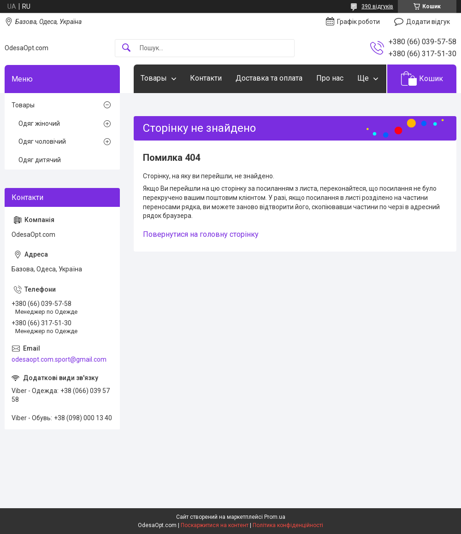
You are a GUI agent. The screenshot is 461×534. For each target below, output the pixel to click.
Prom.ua (274, 517)
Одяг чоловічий (42, 141)
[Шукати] (126, 48)
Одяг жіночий (39, 123)
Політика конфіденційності (288, 525)
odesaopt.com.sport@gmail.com (59, 359)
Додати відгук (428, 21)
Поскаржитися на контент (214, 525)
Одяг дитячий (39, 160)
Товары (154, 78)
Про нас (329, 78)
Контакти (206, 78)
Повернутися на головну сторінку (201, 234)
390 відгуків (377, 6)
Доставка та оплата (269, 78)
